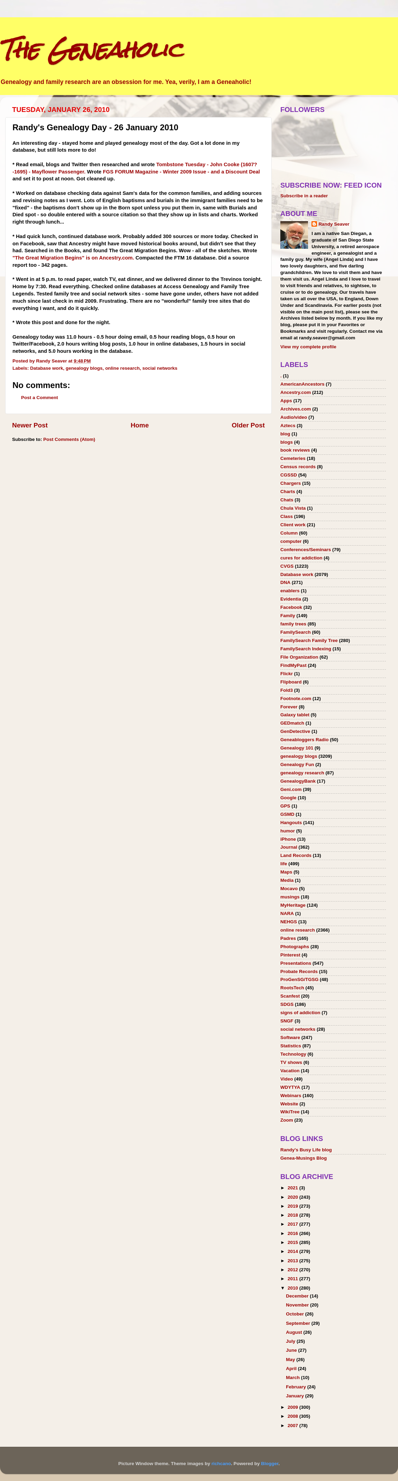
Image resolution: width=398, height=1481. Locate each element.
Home (139, 425)
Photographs (294, 946)
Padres (288, 938)
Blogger (269, 1463)
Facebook (291, 607)
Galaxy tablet (294, 714)
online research (122, 368)
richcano (221, 1463)
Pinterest (290, 955)
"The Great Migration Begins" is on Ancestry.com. (73, 258)
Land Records (295, 855)
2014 (293, 1251)
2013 (293, 1260)
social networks (159, 368)
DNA (285, 582)
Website (289, 1103)
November (298, 1305)
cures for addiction (301, 557)
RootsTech (292, 987)
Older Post (248, 425)
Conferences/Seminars (305, 549)
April (292, 1368)
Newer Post (30, 425)
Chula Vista (293, 508)
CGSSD (288, 475)
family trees (293, 623)
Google (288, 797)
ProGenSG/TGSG (299, 979)
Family (287, 615)
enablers (290, 590)
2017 (293, 1224)
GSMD (287, 814)
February (296, 1386)
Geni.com (291, 789)
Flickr (286, 673)
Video (286, 1079)
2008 (293, 1416)
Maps (286, 872)
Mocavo (289, 888)
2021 (293, 1187)
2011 (293, 1278)
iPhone (288, 839)
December (298, 1296)
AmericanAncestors (302, 384)
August (294, 1332)
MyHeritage (293, 905)
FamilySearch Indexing (305, 648)
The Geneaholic (91, 49)
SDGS (286, 1004)
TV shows (291, 1062)
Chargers (290, 483)
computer (291, 541)
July (291, 1341)
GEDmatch (292, 723)
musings (290, 896)
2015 (293, 1242)
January (295, 1395)
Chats (286, 499)
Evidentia (290, 599)
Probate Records (299, 971)
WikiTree (289, 1111)
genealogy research (302, 772)
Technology (293, 1054)
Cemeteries (293, 458)
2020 (293, 1197)
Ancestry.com (295, 392)
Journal (288, 847)
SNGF (286, 1021)
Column (289, 533)
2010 (293, 1288)
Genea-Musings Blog (303, 1158)
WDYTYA (290, 1087)
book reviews (295, 450)
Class (286, 516)
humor (287, 830)
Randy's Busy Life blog (306, 1149)
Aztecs (288, 425)
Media (286, 880)
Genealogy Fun (297, 764)
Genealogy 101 (296, 748)
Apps (286, 400)
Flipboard (291, 682)
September (298, 1323)
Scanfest (290, 996)
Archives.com (295, 409)
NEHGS (288, 921)
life (283, 863)
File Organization (299, 657)
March (293, 1377)
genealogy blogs (84, 368)
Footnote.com (295, 698)
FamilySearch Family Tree (309, 640)
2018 (293, 1215)
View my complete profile (308, 346)
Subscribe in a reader (304, 195)
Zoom (286, 1120)
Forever (289, 706)
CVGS (286, 566)
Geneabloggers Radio (304, 739)
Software (290, 1037)
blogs (286, 442)
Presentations (295, 963)
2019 (293, 1206)
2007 (293, 1425)
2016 (293, 1233)
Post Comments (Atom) (69, 439)
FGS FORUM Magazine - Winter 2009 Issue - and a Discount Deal (181, 171)
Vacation (290, 1070)
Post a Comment (39, 397)
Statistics (290, 1045)
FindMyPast (293, 665)
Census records (298, 466)
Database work (46, 368)
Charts (287, 491)
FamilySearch (295, 632)
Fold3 (286, 690)
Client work (293, 524)
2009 (293, 1407)
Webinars (290, 1095)
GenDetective (295, 731)
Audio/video (293, 417)
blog (285, 433)
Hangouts (291, 822)
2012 (293, 1269)
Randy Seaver (333, 224)
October (295, 1314)
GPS (285, 806)
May (291, 1359)
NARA (287, 913)
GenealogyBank (298, 781)
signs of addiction (300, 1012)
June (292, 1350)
